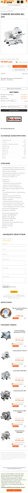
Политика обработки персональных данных (13, 487)
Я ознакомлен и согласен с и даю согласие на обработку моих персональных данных (14, 297)
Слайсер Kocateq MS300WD (19, 431)
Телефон (4, 254)
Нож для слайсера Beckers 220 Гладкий (19, 308)
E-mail (3, 249)
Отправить (14, 291)
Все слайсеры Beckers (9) (7, 128)
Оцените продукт (7, 238)
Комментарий (5, 259)
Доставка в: (4, 106)
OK (14, 490)
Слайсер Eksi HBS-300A (19, 371)
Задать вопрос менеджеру (14, 88)
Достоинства (5, 276)
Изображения (6, 285)
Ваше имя (5, 244)
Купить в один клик (20, 69)
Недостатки (5, 268)
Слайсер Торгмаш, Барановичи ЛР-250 (19, 331)
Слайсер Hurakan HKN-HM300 (19, 411)
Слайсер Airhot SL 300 (19, 391)
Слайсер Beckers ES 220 (20, 350)
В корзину (20, 66)
